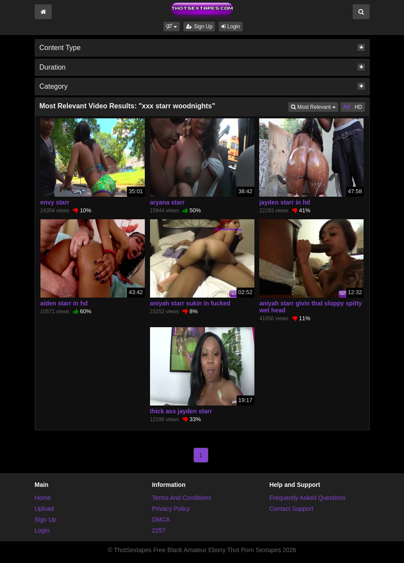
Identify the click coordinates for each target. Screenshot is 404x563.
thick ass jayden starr (181, 411)
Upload (44, 508)
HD (358, 107)
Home (43, 497)
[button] (172, 26)
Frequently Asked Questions (307, 497)
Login (230, 26)
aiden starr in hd (64, 303)
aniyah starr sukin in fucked (190, 303)
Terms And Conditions (181, 497)
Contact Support (291, 508)
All (346, 107)
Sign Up (199, 26)
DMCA (161, 519)
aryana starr (167, 202)
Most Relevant (314, 106)
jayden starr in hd (284, 202)
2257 (158, 530)
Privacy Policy (171, 508)
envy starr (55, 202)
